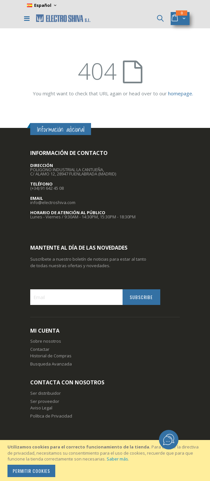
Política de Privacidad (51, 416)
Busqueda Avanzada (51, 364)
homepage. (180, 93)
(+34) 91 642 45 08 (47, 188)
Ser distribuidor (45, 393)
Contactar (39, 349)
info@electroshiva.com (52, 202)
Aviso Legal (41, 408)
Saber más (117, 459)
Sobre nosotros (45, 341)
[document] (105, 460)
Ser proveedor (44, 401)
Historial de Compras (51, 356)
